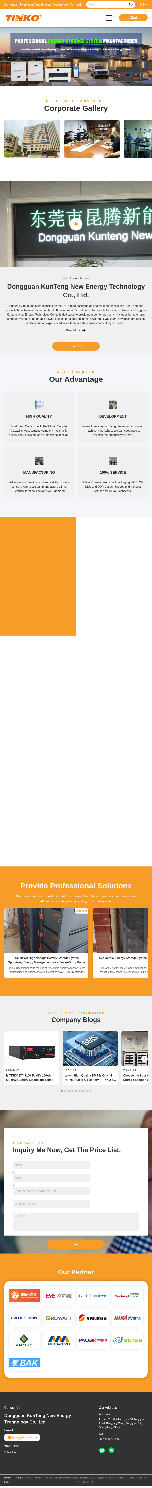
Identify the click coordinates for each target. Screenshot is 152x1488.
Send (75, 1245)
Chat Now (76, 346)
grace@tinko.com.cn (22, 1439)
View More (76, 330)
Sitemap (20, 1479)
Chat (133, 17)
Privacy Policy (7, 1481)
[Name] (131, 4)
